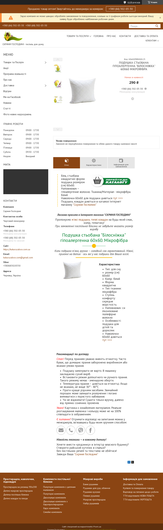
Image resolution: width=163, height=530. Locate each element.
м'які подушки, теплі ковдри (90, 219)
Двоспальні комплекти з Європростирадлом (55, 503)
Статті (6, 108)
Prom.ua (97, 526)
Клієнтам (151, 40)
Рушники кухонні (91, 491)
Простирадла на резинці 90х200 (20, 486)
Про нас (111, 36)
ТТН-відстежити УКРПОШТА (137, 499)
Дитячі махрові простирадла (18, 490)
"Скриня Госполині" (84, 204)
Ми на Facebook (12, 97)
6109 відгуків (134, 2)
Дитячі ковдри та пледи (15, 498)
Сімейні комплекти (52, 512)
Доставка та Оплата (146, 36)
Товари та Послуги (13, 62)
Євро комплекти (51, 508)
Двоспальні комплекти (54, 497)
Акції (6, 68)
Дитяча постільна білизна (16, 494)
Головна (98, 36)
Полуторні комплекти (54, 493)
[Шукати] (157, 26)
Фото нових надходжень (17, 114)
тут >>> (118, 198)
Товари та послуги (78, 36)
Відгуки (7, 91)
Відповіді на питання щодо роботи (141, 491)
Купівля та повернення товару (138, 488)
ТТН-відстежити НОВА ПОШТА (138, 495)
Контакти (125, 36)
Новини (7, 102)
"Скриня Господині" (86, 454)
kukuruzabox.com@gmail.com (18, 257)
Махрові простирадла (94, 499)
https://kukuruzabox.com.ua (16, 249)
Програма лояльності (14, 73)
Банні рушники (90, 484)
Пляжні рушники (91, 495)
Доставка (8, 85)
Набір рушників (91, 503)
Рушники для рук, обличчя (96, 488)
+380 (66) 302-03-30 (121, 8)
